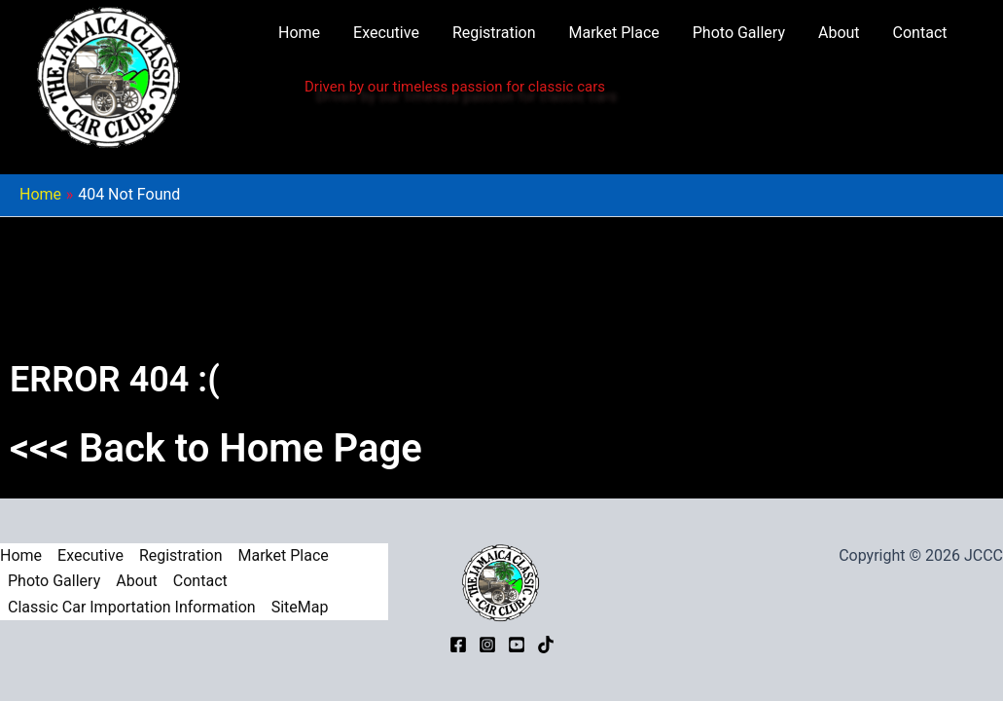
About (839, 32)
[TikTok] (546, 644)
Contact (920, 32)
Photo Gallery (739, 32)
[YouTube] (516, 644)
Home (299, 32)
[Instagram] (487, 644)
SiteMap (300, 607)
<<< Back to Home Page (216, 448)
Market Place (614, 32)
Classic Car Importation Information (132, 607)
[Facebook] (458, 644)
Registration (494, 32)
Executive (386, 32)
